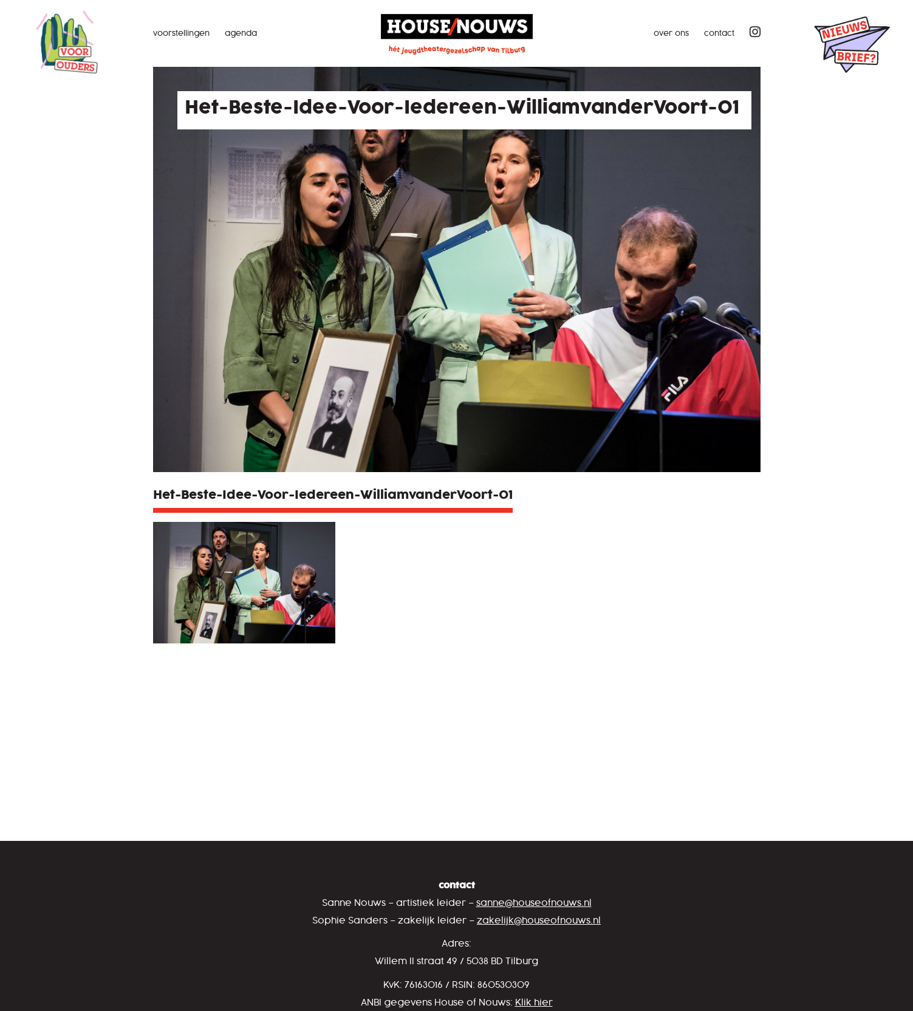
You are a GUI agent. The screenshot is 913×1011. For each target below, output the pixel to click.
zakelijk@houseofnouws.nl (539, 920)
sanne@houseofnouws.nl (534, 903)
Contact (719, 33)
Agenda (241, 33)
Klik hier (534, 1002)
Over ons (671, 33)
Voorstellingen (181, 33)
